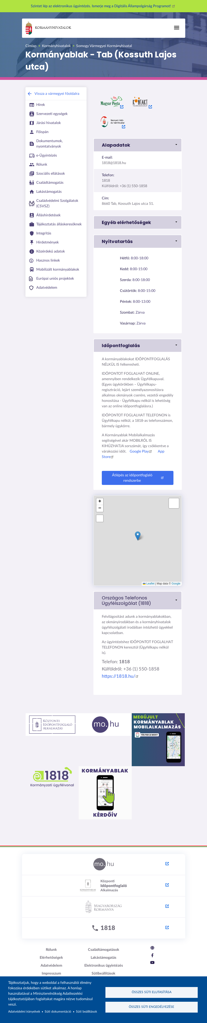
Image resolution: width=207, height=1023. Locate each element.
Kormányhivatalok (48, 28)
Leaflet (148, 583)
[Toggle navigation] (176, 27)
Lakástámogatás (103, 957)
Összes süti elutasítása (151, 992)
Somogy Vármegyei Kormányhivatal (104, 46)
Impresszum (51, 973)
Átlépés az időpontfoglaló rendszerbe (138, 477)
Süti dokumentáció (58, 1011)
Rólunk (51, 949)
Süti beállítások (86, 1011)
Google (176, 583)
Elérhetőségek (51, 957)
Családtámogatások (103, 949)
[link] (137, 600)
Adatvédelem (51, 965)
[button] (137, 145)
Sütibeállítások (103, 973)
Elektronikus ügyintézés (103, 965)
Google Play (141, 451)
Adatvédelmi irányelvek (24, 1011)
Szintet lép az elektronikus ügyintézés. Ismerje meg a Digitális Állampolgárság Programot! (103, 6)
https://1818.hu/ (121, 676)
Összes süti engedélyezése (151, 1007)
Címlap (31, 46)
